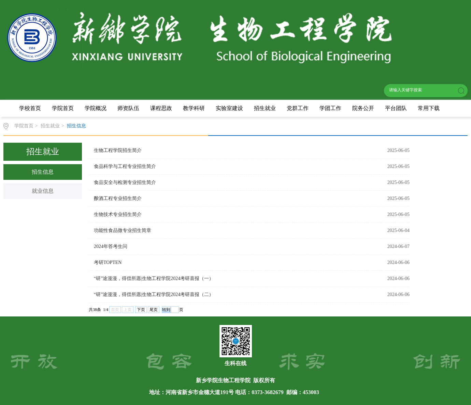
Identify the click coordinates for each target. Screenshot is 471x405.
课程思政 (161, 108)
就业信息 (43, 191)
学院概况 (95, 108)
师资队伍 (128, 108)
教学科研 (194, 108)
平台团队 (396, 108)
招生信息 (76, 125)
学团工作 (330, 108)
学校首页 (30, 108)
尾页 (153, 309)
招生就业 (265, 108)
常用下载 (429, 108)
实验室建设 (229, 108)
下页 (141, 309)
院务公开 (363, 108)
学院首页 (63, 108)
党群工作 (298, 108)
